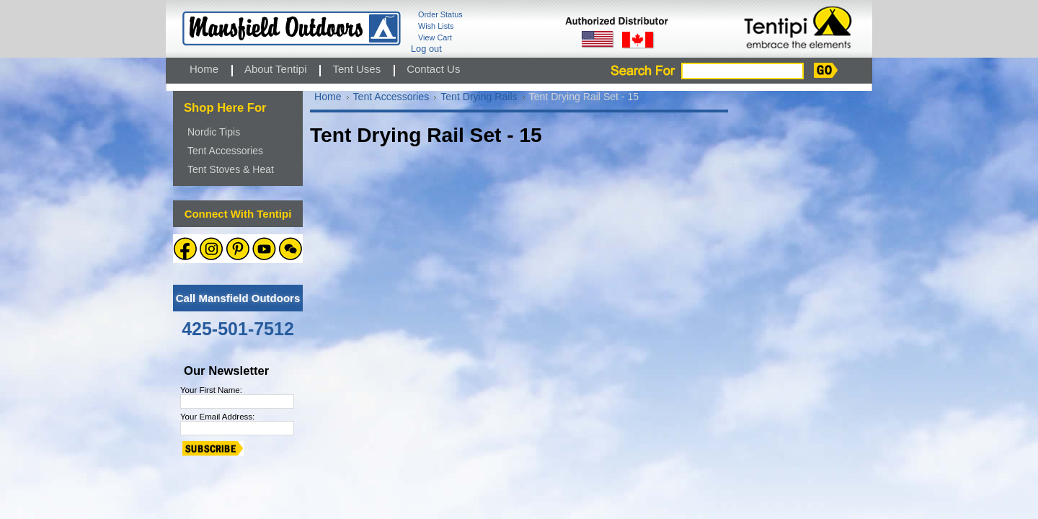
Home (328, 96)
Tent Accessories (225, 150)
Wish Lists (436, 26)
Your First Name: (211, 390)
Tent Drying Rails (478, 96)
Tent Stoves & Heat (230, 169)
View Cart (435, 37)
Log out (426, 48)
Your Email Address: (217, 416)
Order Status (440, 14)
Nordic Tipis (213, 132)
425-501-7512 (238, 329)
